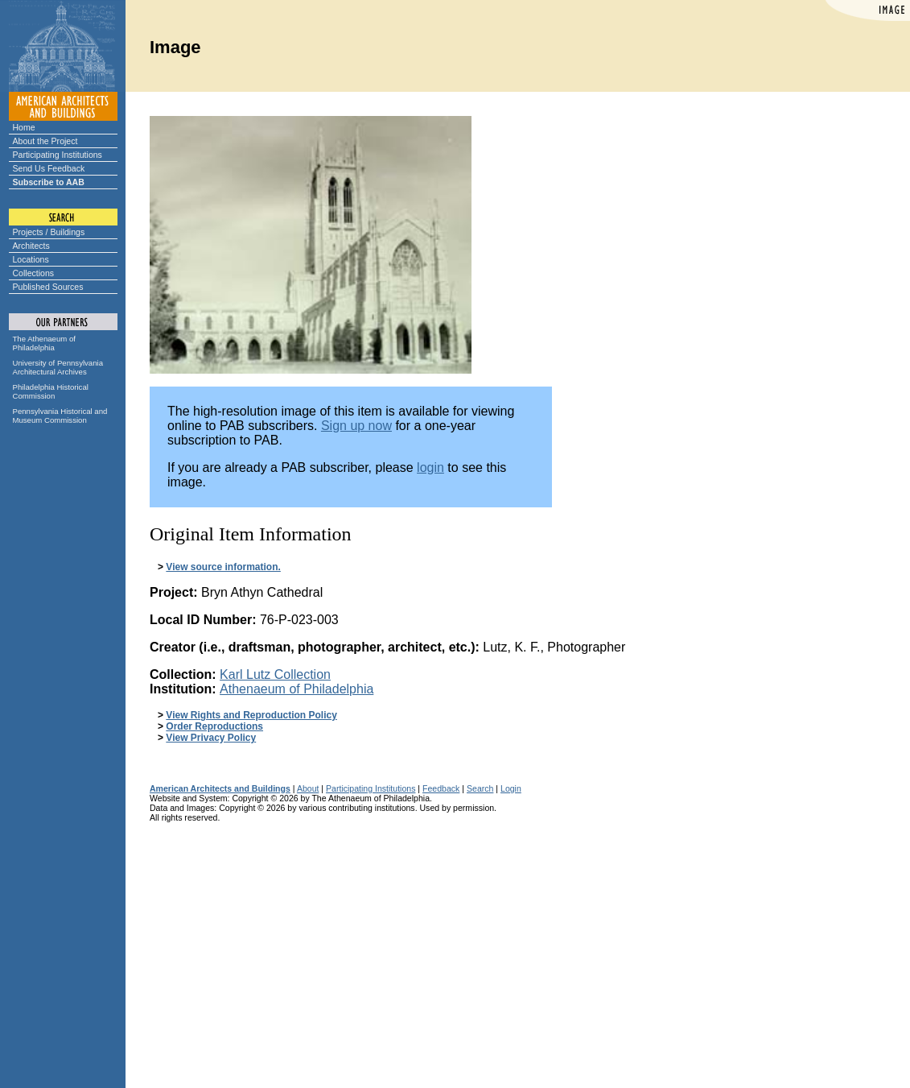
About (308, 788)
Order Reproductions (214, 726)
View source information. (223, 567)
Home (24, 127)
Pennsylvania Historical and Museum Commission (60, 415)
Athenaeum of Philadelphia (296, 689)
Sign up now (356, 425)
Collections (34, 273)
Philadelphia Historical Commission (51, 391)
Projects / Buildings (49, 232)
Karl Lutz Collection (275, 674)
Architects (31, 245)
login (430, 467)
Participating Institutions (57, 154)
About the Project (45, 141)
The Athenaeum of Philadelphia (44, 343)
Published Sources (48, 287)
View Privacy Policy (211, 737)
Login (510, 788)
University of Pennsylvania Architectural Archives (58, 367)
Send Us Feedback (49, 168)
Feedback (440, 788)
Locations (31, 259)
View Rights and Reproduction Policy (251, 715)
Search (480, 788)
